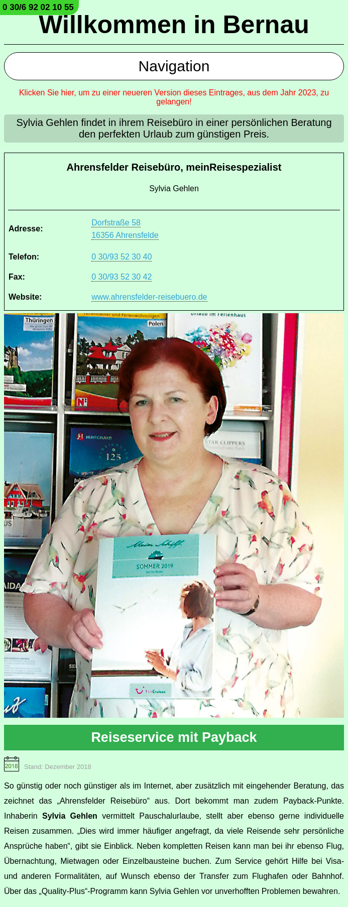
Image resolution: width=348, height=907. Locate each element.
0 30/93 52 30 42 (121, 277)
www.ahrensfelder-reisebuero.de (149, 297)
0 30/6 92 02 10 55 (38, 7)
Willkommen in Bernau (174, 25)
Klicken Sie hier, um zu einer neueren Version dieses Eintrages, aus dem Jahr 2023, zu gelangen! (174, 97)
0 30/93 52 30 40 (121, 256)
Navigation (174, 66)
